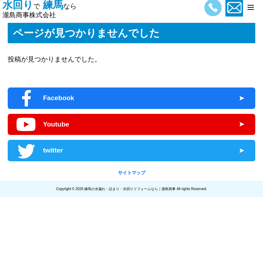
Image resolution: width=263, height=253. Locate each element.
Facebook (58, 98)
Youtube (56, 124)
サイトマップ (131, 172)
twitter (53, 150)
